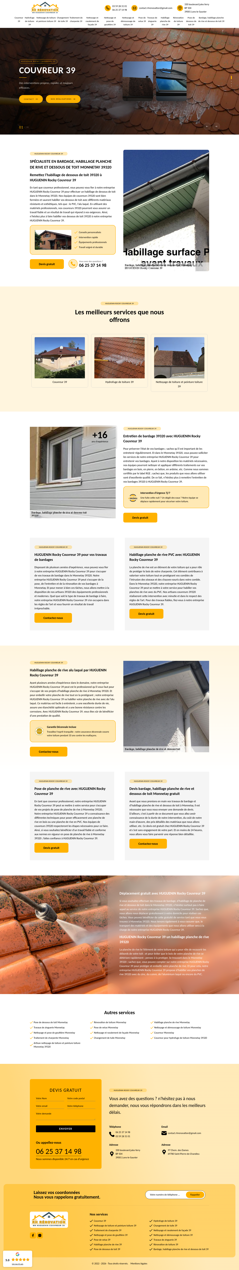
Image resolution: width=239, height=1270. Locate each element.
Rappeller (195, 1194)
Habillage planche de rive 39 (165, 21)
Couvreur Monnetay (164, 1032)
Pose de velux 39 (142, 19)
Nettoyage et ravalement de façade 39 (92, 21)
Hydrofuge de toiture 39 (29, 21)
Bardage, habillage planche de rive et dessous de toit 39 (211, 19)
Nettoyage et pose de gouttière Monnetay (54, 1032)
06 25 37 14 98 (119, 9)
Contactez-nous (53, 618)
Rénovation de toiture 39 (178, 21)
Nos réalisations (63, 99)
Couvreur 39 (19, 19)
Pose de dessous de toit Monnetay (51, 1022)
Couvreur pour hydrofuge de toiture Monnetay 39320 (180, 1037)
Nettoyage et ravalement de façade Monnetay (116, 1032)
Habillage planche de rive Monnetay (172, 1022)
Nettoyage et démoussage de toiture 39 (128, 21)
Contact (31, 99)
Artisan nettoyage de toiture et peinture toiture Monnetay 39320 (57, 1045)
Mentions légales (138, 1263)
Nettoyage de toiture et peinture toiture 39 (46, 19)
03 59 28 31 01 (119, 6)
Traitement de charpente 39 (76, 19)
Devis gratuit (47, 264)
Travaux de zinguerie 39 (152, 21)
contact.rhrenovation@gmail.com (155, 8)
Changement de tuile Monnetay (109, 1037)
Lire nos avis (17, 1264)
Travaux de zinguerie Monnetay (49, 1027)
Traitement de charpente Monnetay (51, 1037)
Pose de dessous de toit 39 (191, 21)
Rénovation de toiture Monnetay (110, 1022)
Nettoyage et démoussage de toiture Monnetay (177, 1027)
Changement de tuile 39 (63, 19)
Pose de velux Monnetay (106, 1027)
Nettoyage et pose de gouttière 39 (110, 21)
